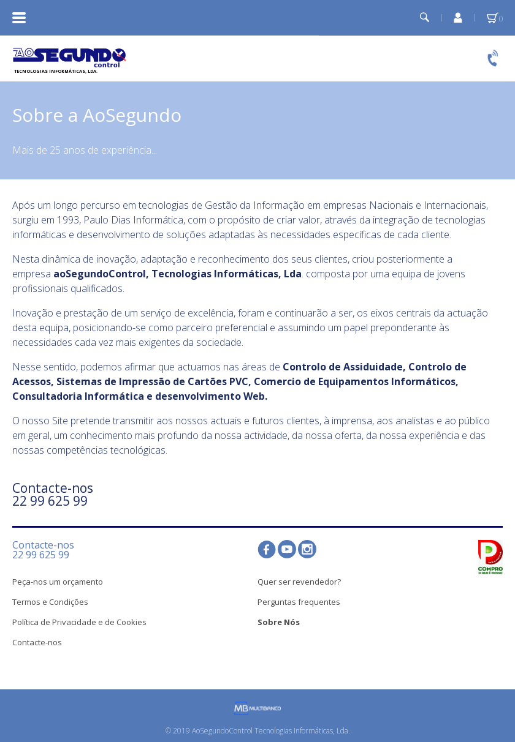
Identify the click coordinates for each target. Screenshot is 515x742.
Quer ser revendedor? (299, 581)
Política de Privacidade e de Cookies (79, 622)
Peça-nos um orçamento (57, 581)
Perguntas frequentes (299, 601)
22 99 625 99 (50, 500)
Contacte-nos (37, 642)
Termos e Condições (50, 601)
